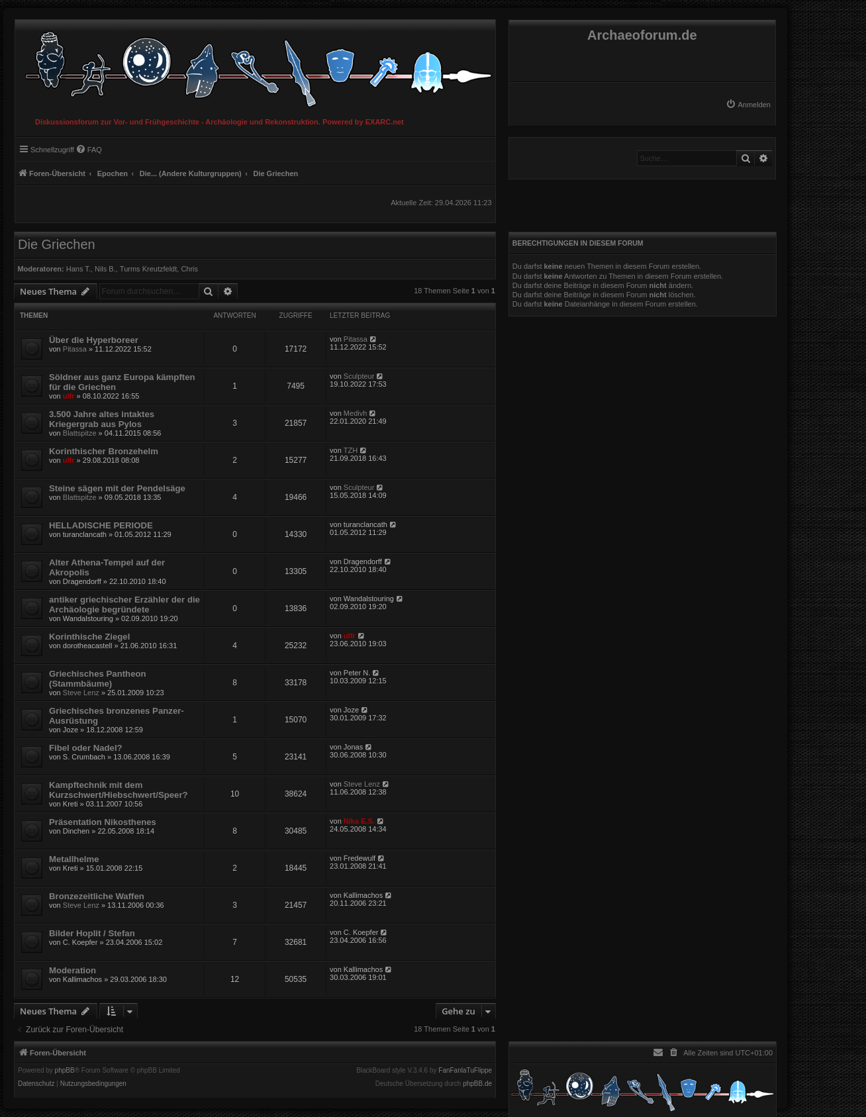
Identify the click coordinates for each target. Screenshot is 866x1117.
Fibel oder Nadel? (85, 748)
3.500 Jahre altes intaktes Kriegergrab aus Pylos (101, 419)
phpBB (65, 1070)
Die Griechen (56, 244)
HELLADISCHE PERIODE (101, 525)
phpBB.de (477, 1084)
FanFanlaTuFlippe (465, 1070)
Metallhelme (74, 859)
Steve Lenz (81, 693)
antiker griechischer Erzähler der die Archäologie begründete (124, 604)
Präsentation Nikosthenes (102, 822)
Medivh (355, 413)
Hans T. (78, 269)
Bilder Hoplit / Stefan (92, 933)
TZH (351, 450)
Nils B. (105, 269)
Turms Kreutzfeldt (148, 269)
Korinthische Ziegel (89, 637)
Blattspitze (80, 433)
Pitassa (75, 349)
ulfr (69, 396)
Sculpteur (359, 376)
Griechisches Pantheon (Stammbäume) (97, 679)
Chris (189, 269)
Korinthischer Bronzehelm (103, 451)
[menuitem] (748, 105)
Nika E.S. (359, 821)
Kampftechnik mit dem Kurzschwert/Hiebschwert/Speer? (118, 790)
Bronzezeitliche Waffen (96, 896)
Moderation (72, 970)
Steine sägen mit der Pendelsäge (117, 488)
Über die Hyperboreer (93, 340)
